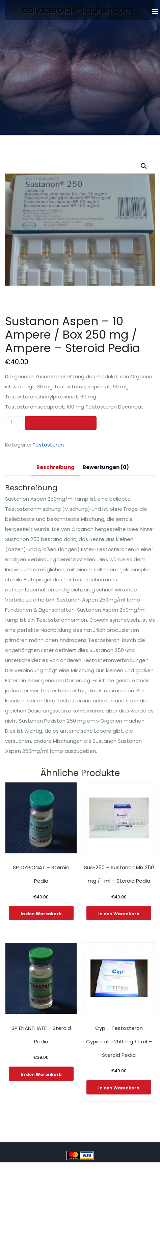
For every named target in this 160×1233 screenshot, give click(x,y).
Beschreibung (55, 467)
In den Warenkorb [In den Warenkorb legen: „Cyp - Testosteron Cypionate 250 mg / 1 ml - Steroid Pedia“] (118, 1088)
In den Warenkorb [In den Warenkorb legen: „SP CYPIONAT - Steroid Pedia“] (41, 914)
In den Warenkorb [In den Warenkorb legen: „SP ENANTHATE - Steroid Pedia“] (41, 1074)
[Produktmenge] (14, 421)
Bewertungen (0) (106, 467)
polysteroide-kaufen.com (77, 10)
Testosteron (48, 444)
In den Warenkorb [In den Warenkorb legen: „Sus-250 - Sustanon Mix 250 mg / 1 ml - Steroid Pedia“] (118, 914)
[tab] (55, 467)
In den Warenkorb (60, 422)
